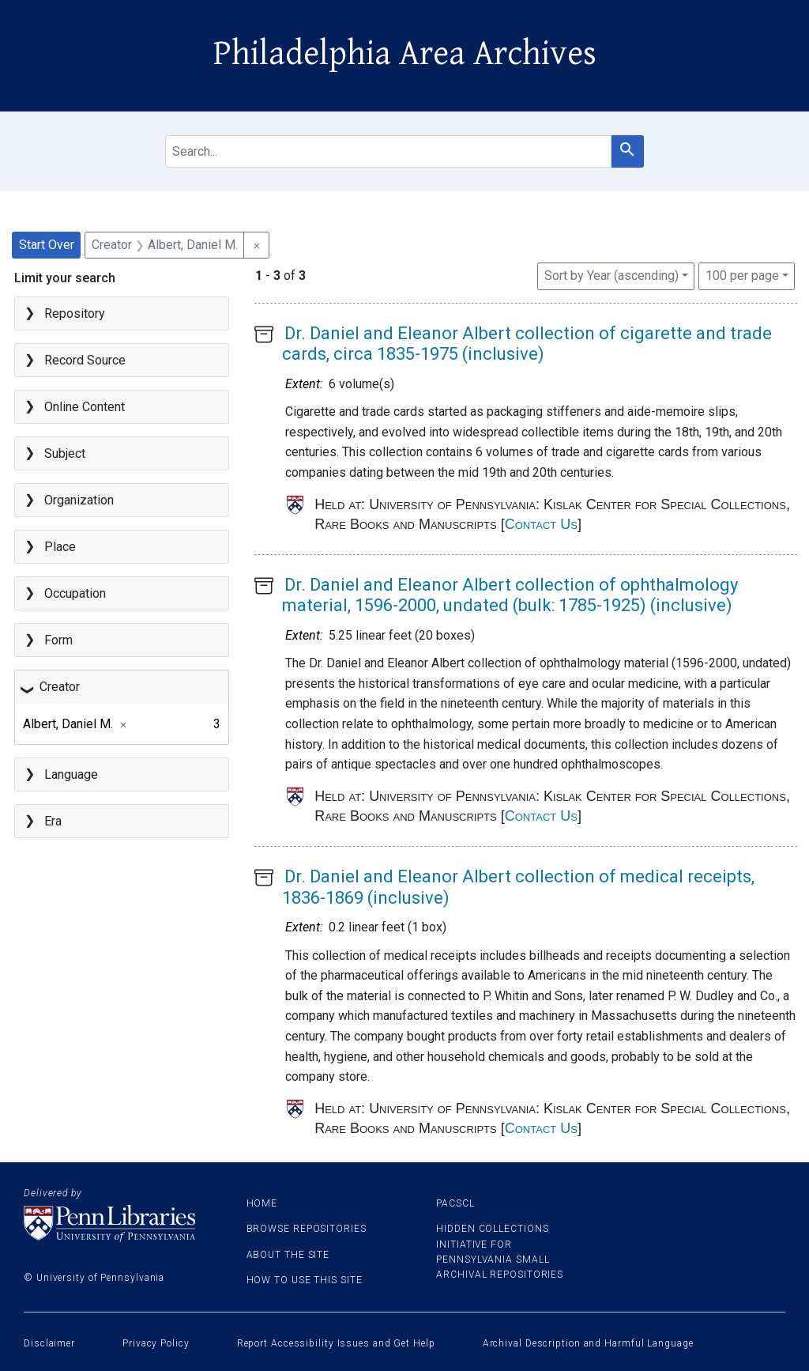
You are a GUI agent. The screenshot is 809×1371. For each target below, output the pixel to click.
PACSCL (455, 1203)
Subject (64, 453)
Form (58, 640)
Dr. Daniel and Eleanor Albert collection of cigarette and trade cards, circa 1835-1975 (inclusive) (527, 343)
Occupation (75, 593)
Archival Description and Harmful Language (588, 1343)
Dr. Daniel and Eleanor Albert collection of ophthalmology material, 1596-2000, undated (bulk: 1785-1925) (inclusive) (510, 595)
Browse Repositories (306, 1228)
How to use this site (304, 1280)
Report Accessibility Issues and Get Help (336, 1343)
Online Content (84, 406)
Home (262, 1203)
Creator (60, 686)
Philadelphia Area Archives (404, 54)
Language (71, 774)
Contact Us (541, 524)
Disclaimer (49, 1343)
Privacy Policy (156, 1343)
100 (742, 274)
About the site (288, 1254)
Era (53, 821)
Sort (611, 275)
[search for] (388, 151)
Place (60, 546)
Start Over (46, 244)
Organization (79, 500)
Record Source (85, 360)
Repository (74, 313)
